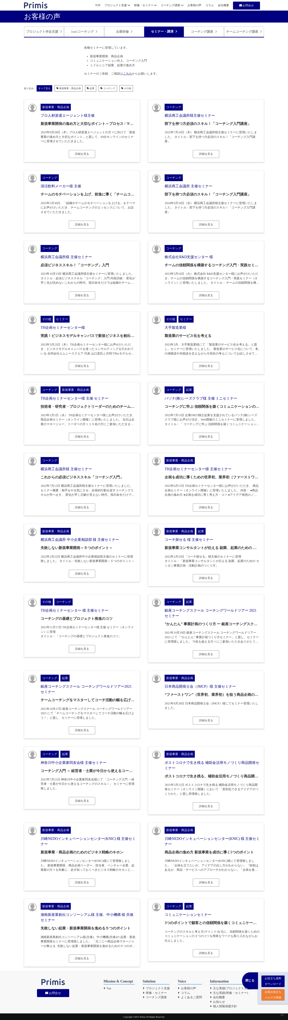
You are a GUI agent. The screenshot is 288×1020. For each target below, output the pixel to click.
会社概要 (223, 5)
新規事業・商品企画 (68, 88)
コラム (209, 5)
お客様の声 (194, 5)
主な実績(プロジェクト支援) (230, 988)
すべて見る (44, 88)
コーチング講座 (172, 5)
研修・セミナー (145, 5)
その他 (126, 88)
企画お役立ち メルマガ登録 (273, 993)
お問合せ (246, 5)
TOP (97, 5)
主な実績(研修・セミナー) (229, 992)
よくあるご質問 (190, 997)
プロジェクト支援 (117, 5)
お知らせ (217, 1001)
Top (107, 988)
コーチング (107, 88)
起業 (90, 88)
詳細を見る (82, 153)
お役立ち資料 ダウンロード (273, 979)
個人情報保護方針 (223, 1006)
